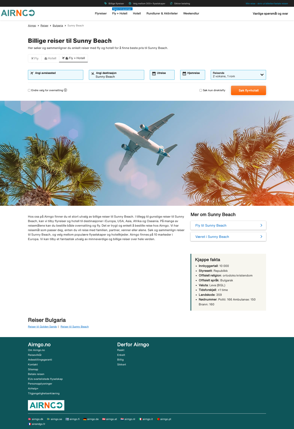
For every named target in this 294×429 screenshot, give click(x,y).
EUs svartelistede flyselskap (45, 379)
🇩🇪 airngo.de (91, 419)
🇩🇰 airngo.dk (35, 419)
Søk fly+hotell (249, 90)
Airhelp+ (33, 388)
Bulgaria (58, 25)
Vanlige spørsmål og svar (270, 13)
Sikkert (121, 364)
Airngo (32, 25)
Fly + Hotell (119, 13)
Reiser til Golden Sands (42, 326)
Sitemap (33, 369)
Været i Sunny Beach (212, 236)
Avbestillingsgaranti (40, 359)
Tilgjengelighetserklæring (43, 393)
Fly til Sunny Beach (210, 225)
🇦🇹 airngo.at (109, 419)
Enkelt (121, 355)
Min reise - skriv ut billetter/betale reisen (267, 3)
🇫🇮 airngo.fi (73, 419)
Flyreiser (101, 13)
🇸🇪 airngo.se (54, 419)
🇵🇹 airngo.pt (163, 419)
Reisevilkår (35, 355)
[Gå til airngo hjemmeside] (18, 12)
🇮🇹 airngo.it (146, 419)
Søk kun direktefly (212, 90)
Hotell (137, 13)
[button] (34, 58)
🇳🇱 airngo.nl (128, 419)
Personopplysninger (40, 383)
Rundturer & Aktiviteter (162, 13)
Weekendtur (191, 13)
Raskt (120, 350)
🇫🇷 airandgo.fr (36, 424)
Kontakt (33, 364)
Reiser (44, 25)
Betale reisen (36, 374)
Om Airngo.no (36, 350)
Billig (120, 359)
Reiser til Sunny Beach (75, 326)
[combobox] (58, 76)
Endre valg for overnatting (45, 90)
